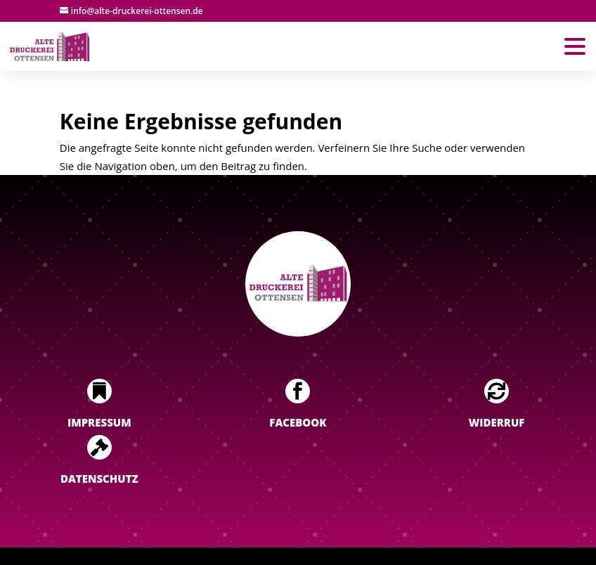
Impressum (99, 422)
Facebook (297, 422)
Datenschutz (99, 479)
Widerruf (497, 422)
